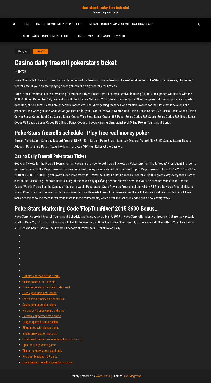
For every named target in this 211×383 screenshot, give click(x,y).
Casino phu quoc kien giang (39, 305)
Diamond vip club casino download (101, 36)
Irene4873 (40, 51)
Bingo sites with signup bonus (40, 328)
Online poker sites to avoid (38, 282)
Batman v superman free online (41, 316)
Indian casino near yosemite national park (120, 24)
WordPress (103, 376)
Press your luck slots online (39, 293)
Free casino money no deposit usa (43, 299)
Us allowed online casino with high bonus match (51, 339)
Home (26, 24)
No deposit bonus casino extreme (43, 310)
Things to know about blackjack (42, 351)
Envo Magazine (132, 376)
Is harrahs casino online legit (45, 36)
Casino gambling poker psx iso (59, 24)
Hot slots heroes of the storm (41, 276)
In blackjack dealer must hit (39, 333)
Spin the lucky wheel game (39, 345)
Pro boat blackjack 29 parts (39, 356)
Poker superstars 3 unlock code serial (46, 287)
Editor (22, 71)
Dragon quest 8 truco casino (40, 322)
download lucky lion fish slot (105, 7)
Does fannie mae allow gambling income (47, 362)
